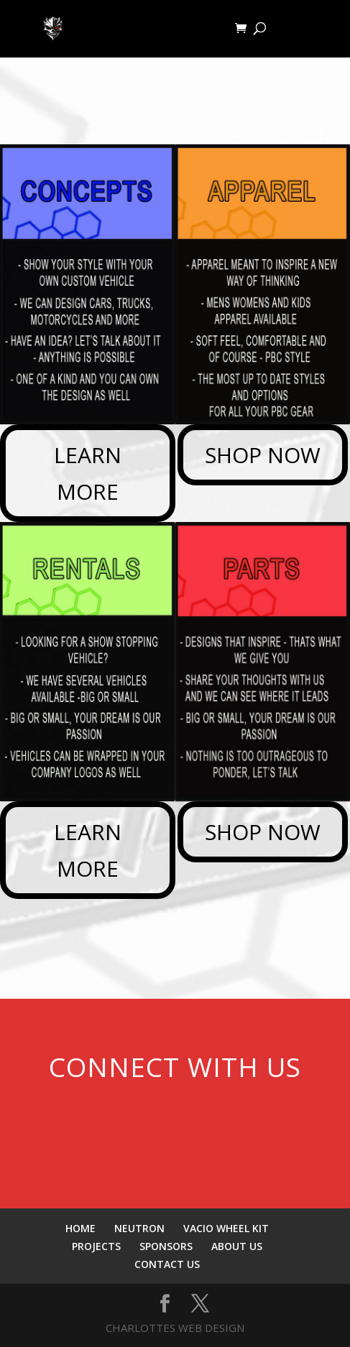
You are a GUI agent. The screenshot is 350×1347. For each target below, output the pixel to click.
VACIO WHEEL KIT (226, 1228)
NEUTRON (139, 1228)
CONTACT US (167, 1264)
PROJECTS (96, 1246)
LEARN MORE (87, 473)
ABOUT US (236, 1246)
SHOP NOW (263, 455)
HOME (80, 1228)
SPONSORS (166, 1246)
